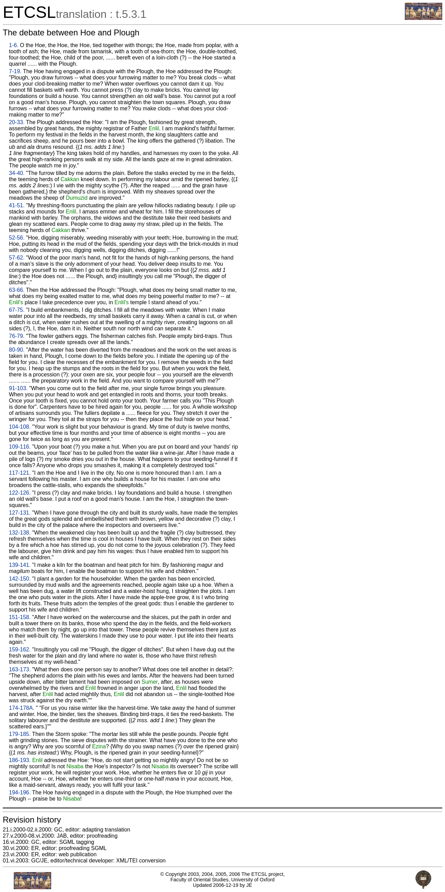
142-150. (20, 579)
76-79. (16, 336)
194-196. (20, 792)
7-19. (15, 71)
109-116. (20, 447)
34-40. (16, 173)
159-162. (20, 649)
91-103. (18, 388)
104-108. (20, 427)
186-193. (20, 760)
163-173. (20, 669)
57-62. (16, 258)
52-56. (16, 238)
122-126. (20, 493)
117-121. (20, 473)
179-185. (20, 734)
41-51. (16, 205)
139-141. (20, 565)
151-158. (20, 617)
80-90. (16, 350)
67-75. (16, 310)
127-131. (20, 513)
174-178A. (21, 708)
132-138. (20, 533)
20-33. (16, 122)
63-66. (16, 290)
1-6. (14, 45)
